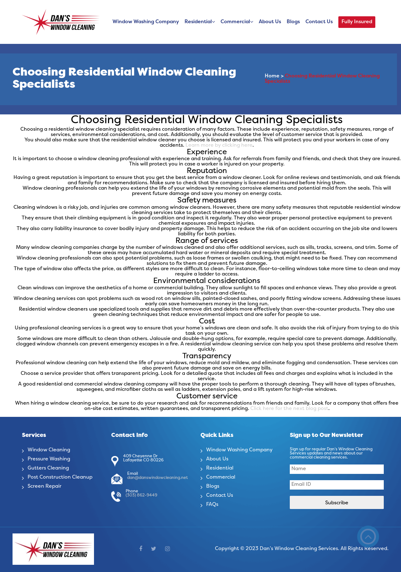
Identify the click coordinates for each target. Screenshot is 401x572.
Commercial (235, 21)
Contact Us (319, 21)
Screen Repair (44, 486)
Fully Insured (356, 21)
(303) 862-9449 (141, 495)
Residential (198, 21)
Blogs (293, 21)
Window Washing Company (145, 21)
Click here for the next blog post (289, 408)
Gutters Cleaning (48, 468)
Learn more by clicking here (219, 145)
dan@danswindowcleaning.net (157, 478)
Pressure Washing (49, 459)
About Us (270, 21)
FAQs (212, 504)
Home (272, 76)
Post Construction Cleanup (60, 477)
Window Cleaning (49, 450)
